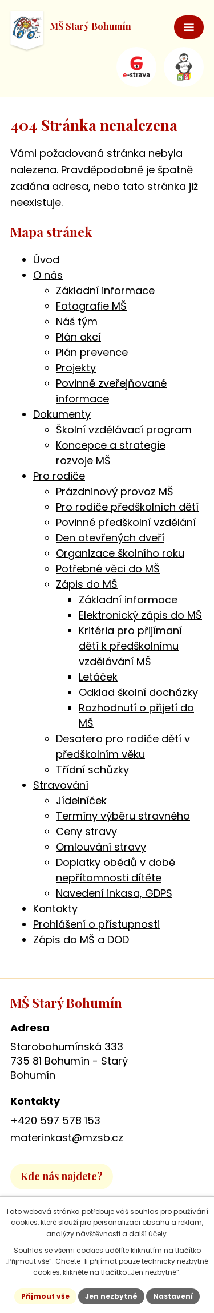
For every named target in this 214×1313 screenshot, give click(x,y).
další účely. (148, 1234)
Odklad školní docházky (138, 692)
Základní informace (105, 290)
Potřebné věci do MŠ (108, 568)
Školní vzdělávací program (124, 429)
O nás (48, 275)
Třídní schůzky (92, 769)
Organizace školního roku (120, 553)
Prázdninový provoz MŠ (114, 491)
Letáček (98, 677)
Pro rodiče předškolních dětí (127, 507)
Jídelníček (81, 800)
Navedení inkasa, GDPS (114, 893)
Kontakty (55, 908)
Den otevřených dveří (110, 538)
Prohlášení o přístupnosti (96, 924)
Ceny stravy (86, 831)
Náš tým (77, 321)
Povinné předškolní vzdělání (126, 522)
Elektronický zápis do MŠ (140, 615)
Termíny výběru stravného (123, 816)
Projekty (76, 368)
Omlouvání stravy (101, 847)
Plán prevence (92, 352)
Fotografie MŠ (91, 306)
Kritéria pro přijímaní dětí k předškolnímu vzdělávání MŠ (130, 646)
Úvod (46, 259)
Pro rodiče (59, 476)
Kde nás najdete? (62, 1176)
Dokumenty (62, 414)
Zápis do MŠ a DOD (81, 939)
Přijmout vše (45, 1296)
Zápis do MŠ (87, 584)
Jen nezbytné (111, 1296)
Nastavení (173, 1296)
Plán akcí (78, 337)
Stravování (60, 785)
